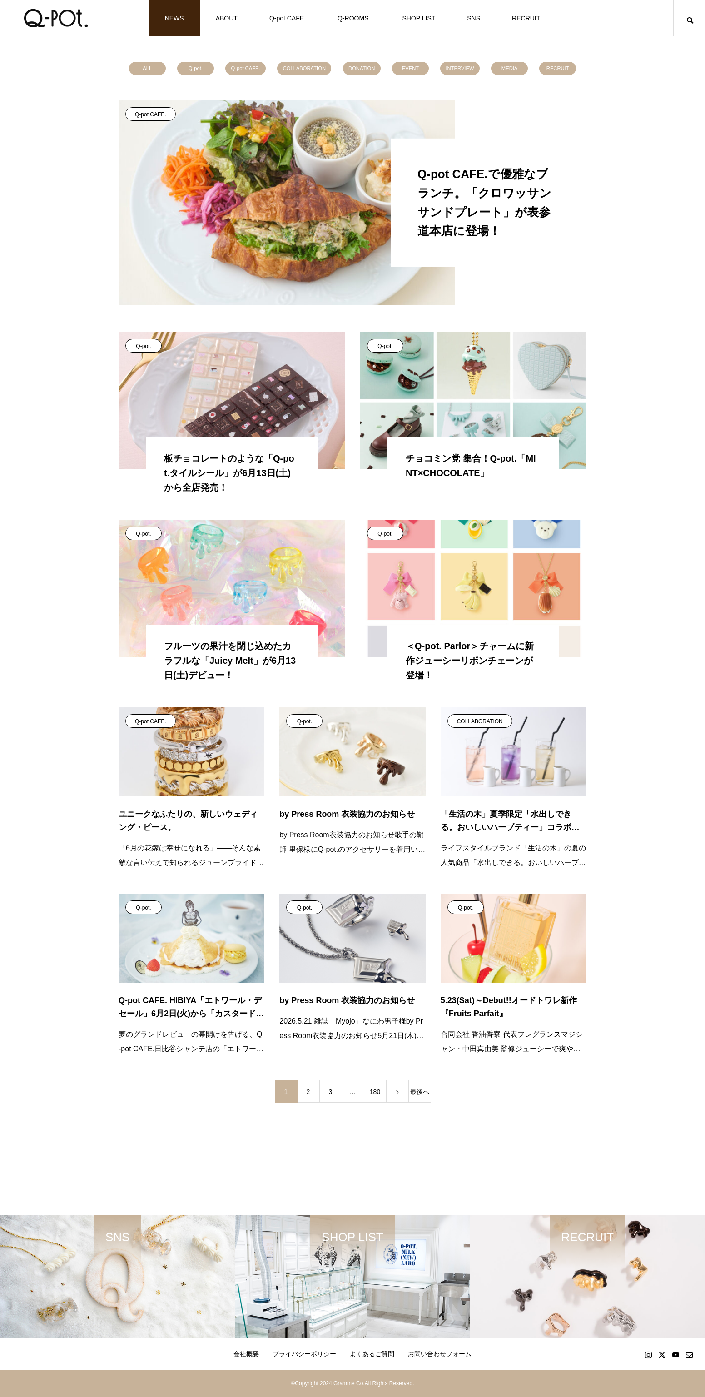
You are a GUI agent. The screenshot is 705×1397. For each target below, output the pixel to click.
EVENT (410, 68)
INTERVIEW (460, 68)
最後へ (419, 1091)
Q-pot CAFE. (287, 18)
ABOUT (227, 18)
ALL (147, 68)
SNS (473, 18)
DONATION (361, 68)
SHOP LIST (418, 18)
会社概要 (246, 1353)
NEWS (174, 18)
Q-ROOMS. (354, 18)
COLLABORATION (304, 68)
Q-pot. (196, 68)
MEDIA (509, 68)
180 (375, 1091)
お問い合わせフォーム (440, 1353)
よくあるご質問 (372, 1353)
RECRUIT (526, 18)
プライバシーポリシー (304, 1353)
